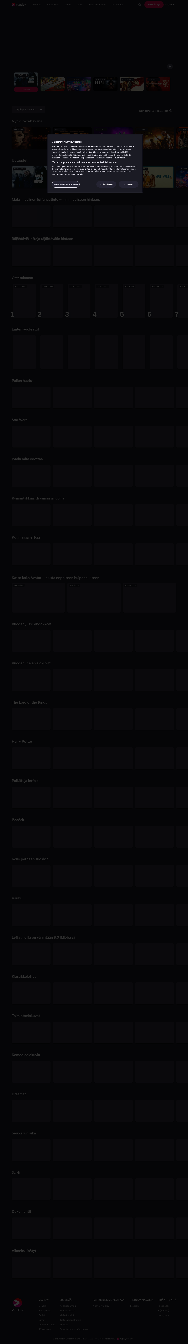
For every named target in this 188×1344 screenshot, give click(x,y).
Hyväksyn (128, 184)
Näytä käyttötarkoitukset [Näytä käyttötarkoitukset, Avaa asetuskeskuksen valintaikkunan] (65, 184)
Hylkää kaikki (106, 184)
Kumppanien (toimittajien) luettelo (67, 174)
